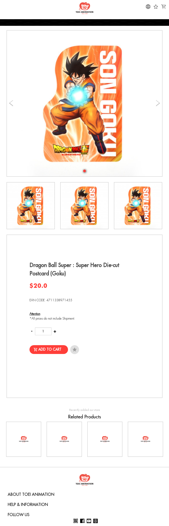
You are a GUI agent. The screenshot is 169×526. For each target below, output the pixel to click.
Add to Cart (49, 349)
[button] (84, 171)
